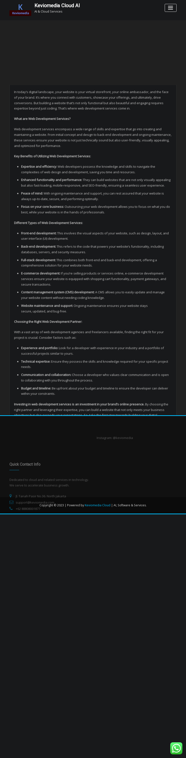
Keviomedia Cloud (97, 505)
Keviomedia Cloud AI (57, 5)
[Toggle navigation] (171, 8)
